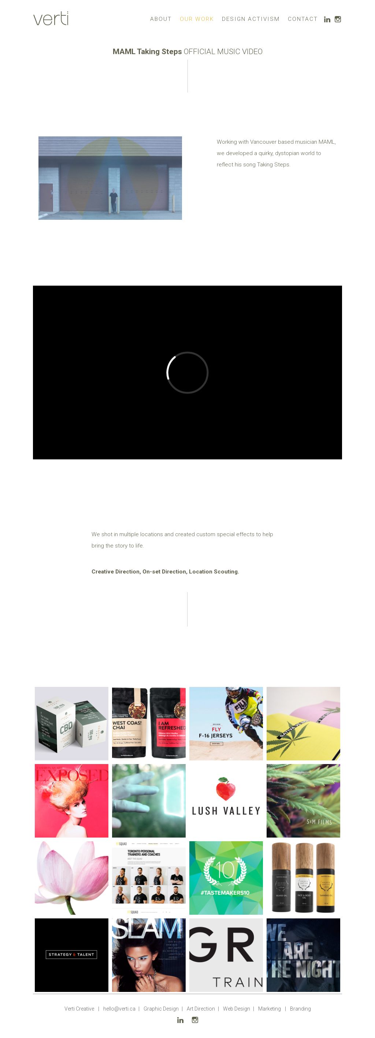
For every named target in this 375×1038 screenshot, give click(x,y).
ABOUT (161, 19)
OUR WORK (197, 19)
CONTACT (303, 19)
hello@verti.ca (119, 1009)
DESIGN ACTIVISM (251, 19)
